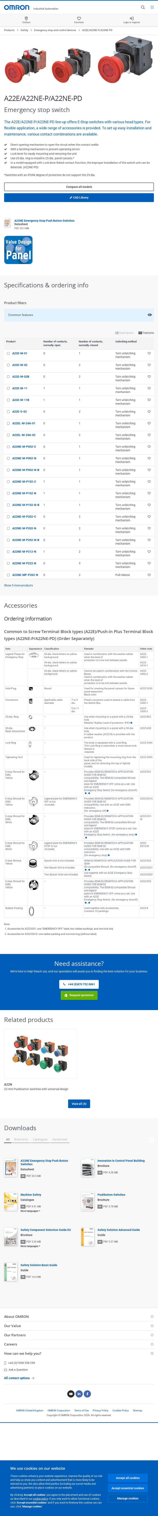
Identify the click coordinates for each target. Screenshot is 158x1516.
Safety (24, 30)
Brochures (21, 1144)
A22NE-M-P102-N (24, 493)
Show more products (18, 585)
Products (9, 30)
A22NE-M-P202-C (24, 516)
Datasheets (59, 1144)
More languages (29, 1215)
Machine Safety (31, 1199)
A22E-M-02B (20, 376)
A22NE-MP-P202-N (25, 575)
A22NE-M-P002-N (24, 458)
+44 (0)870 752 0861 (79, 984)
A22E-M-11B (20, 400)
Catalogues (40, 1144)
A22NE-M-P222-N (24, 563)
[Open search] (142, 7)
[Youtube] (70, 1398)
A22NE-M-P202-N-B (25, 540)
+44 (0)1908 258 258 (19, 1367)
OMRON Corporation (59, 1415)
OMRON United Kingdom (29, 1415)
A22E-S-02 (19, 411)
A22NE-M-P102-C (24, 481)
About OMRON (16, 1321)
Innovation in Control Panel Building (121, 1165)
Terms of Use (81, 1415)
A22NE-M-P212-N (24, 551)
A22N (8, 1084)
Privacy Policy (100, 1415)
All (7, 1144)
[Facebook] (87, 1398)
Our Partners (15, 1339)
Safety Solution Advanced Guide (119, 1234)
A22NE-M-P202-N (24, 528)
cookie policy (40, 1498)
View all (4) (79, 1108)
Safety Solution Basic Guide (39, 1269)
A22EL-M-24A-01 (23, 423)
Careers (10, 1348)
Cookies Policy (121, 1415)
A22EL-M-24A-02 (23, 435)
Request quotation (79, 995)
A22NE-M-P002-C (24, 446)
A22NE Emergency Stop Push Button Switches (44, 1167)
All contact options (19, 1382)
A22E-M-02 (19, 365)
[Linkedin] (79, 1398)
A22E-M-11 (19, 388)
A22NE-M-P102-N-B (25, 505)
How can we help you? (22, 1358)
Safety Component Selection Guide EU (46, 1234)
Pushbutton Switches (111, 1199)
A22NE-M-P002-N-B (25, 470)
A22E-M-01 (19, 353)
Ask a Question (16, 1374)
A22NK (86, 1084)
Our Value (12, 1330)
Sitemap (137, 1415)
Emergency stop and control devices (55, 30)
